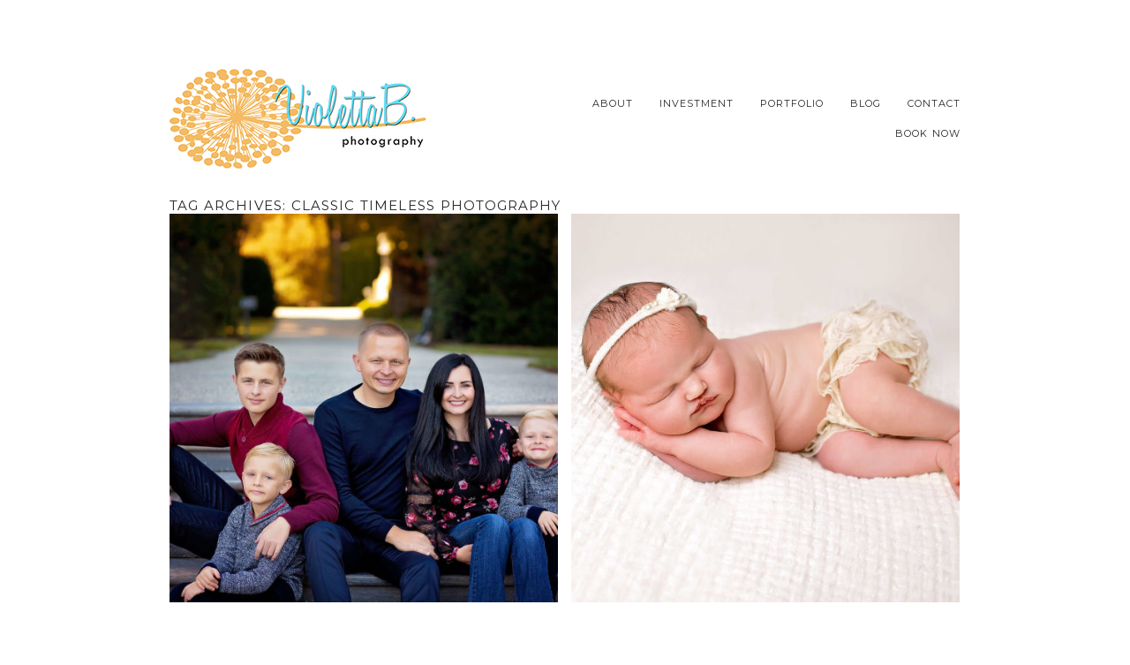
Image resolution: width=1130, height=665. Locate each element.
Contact (934, 104)
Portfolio (792, 104)
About (612, 104)
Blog (865, 104)
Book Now (927, 134)
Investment (696, 104)
